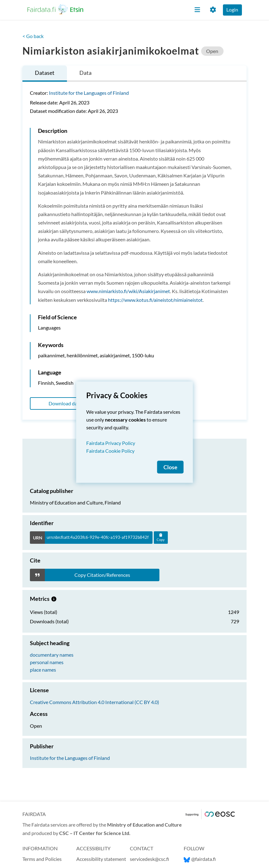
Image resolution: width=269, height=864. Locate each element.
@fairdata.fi (200, 859)
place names (43, 670)
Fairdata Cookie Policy (110, 450)
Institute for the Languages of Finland (89, 93)
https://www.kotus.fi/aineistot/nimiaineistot (155, 300)
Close (170, 467)
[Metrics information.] (54, 598)
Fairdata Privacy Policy (110, 443)
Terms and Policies (42, 859)
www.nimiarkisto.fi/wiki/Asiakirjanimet (128, 291)
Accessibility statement (101, 859)
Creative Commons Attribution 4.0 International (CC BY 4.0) (94, 702)
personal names (47, 662)
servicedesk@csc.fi (149, 859)
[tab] (44, 73)
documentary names (51, 655)
